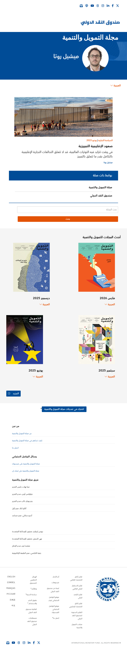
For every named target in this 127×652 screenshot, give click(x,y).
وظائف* (34, 588)
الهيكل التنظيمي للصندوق (33, 580)
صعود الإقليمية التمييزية (96, 146)
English (11, 576)
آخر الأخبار (56, 576)
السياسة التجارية (105, 140)
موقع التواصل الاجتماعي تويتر (54, 599)
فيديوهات (55, 582)
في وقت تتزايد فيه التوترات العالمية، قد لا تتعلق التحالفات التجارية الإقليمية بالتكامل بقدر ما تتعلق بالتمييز (67, 154)
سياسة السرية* (31, 594)
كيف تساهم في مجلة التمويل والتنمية (27, 440)
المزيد (13, 394)
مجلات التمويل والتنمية (77, 626)
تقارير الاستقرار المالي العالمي (77, 587)
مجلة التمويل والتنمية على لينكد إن (25, 471)
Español (11, 582)
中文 (13, 605)
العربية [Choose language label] (115, 85)
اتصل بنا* (55, 618)
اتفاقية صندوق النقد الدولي (31, 611)
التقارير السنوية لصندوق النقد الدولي (76, 615)
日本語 (12, 599)
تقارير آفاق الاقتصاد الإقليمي (75, 605)
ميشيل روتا (108, 162)
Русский (11, 594)
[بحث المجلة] (67, 209)
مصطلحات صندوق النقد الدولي (32, 621)
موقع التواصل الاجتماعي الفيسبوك (54, 609)
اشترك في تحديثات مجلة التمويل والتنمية (64, 409)
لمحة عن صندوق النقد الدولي (53, 590)
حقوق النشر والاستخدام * (32, 602)
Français (10, 588)
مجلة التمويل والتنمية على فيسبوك (26, 464)
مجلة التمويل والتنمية (100, 187)
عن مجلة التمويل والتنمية (22, 433)
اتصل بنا (15, 448)
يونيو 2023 (91, 140)
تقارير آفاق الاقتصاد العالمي (76, 578)
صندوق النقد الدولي (101, 195)
